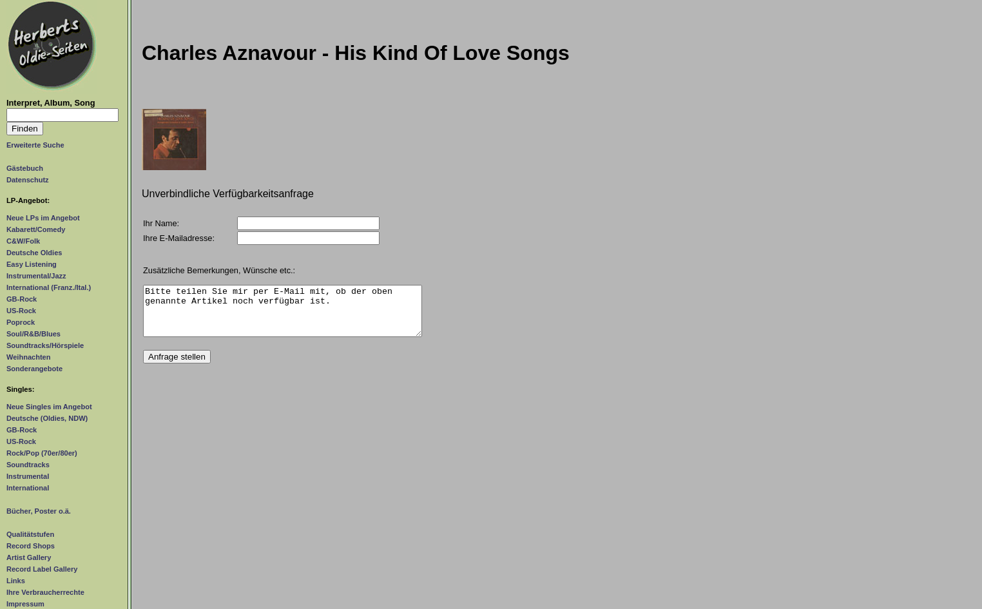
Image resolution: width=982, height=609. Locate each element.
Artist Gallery (28, 557)
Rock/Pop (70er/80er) (41, 453)
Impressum (25, 604)
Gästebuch (24, 168)
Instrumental (27, 476)
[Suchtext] (62, 115)
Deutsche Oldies (34, 252)
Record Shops (30, 546)
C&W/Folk (23, 241)
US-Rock (21, 310)
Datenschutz (27, 180)
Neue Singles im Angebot (49, 407)
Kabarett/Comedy (35, 229)
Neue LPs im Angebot (43, 218)
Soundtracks (28, 465)
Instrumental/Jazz (36, 276)
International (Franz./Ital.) (48, 287)
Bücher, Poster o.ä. (38, 511)
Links (15, 581)
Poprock (20, 322)
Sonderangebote (34, 368)
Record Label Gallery (41, 569)
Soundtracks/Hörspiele (45, 345)
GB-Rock (21, 299)
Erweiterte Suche (35, 145)
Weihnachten (28, 357)
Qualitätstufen (30, 534)
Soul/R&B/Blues (33, 334)
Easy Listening (31, 264)
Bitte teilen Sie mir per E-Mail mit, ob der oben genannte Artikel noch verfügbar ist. (282, 316)
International (27, 488)
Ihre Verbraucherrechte (45, 592)
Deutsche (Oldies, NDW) (47, 418)
